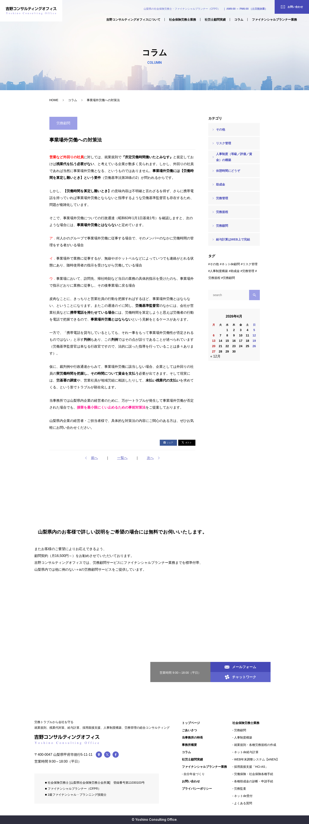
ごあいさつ (189, 730)
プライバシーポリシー (197, 788)
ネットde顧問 (231, 264)
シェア (168, 442)
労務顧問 (222, 225)
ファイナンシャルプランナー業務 (274, 19)
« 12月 (215, 356)
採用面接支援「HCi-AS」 (251, 766)
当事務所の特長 (192, 737)
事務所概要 (189, 744)
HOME (53, 100)
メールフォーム (240, 667)
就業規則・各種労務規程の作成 (255, 744)
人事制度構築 (219, 271)
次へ (150, 458)
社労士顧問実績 (215, 19)
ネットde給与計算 (246, 752)
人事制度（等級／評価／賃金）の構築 (234, 157)
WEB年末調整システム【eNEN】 (256, 759)
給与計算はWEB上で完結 (233, 239)
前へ (94, 458)
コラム (238, 19)
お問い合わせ (191, 781)
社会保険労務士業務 (182, 19)
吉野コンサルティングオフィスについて (133, 19)
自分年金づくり (194, 774)
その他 (220, 129)
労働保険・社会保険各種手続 (253, 774)
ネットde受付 (243, 796)
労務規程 (222, 212)
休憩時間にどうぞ (228, 170)
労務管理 (222, 198)
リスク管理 (223, 143)
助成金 (220, 184)
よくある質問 (243, 803)
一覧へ (122, 458)
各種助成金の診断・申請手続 (253, 781)
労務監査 (240, 788)
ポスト (187, 442)
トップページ (191, 723)
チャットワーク (240, 677)
